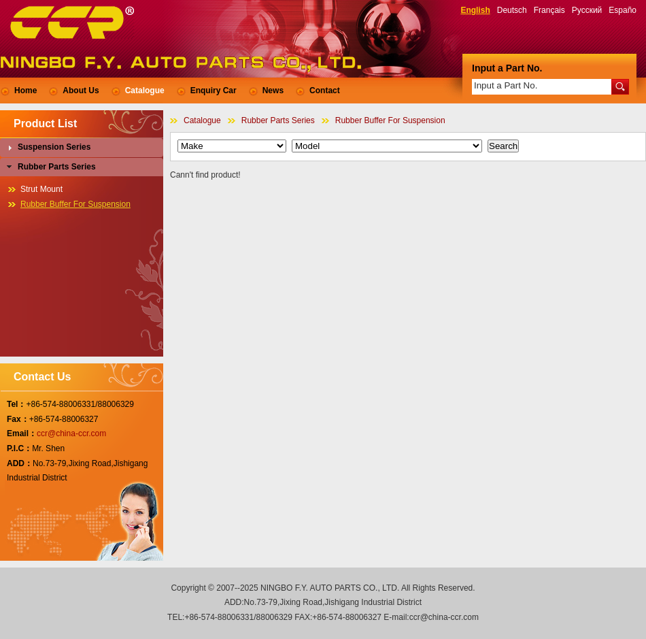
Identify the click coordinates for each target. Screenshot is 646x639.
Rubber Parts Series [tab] (50, 166)
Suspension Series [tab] (47, 147)
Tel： (16, 404)
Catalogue (202, 120)
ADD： (20, 463)
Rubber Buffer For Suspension (390, 120)
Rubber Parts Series (278, 120)
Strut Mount (41, 189)
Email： (22, 433)
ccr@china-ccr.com (71, 433)
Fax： (18, 419)
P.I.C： (19, 448)
